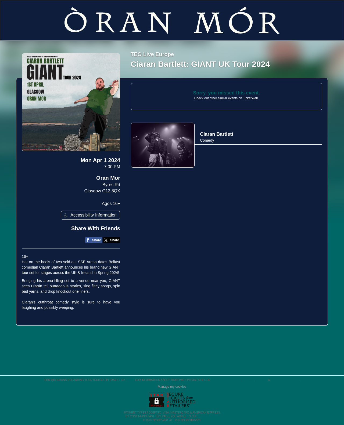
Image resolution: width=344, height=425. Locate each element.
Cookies (248, 380)
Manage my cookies (172, 387)
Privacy (261, 380)
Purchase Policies (285, 380)
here (130, 380)
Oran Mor (108, 178)
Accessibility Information (89, 215)
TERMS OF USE (208, 416)
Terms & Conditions (226, 380)
